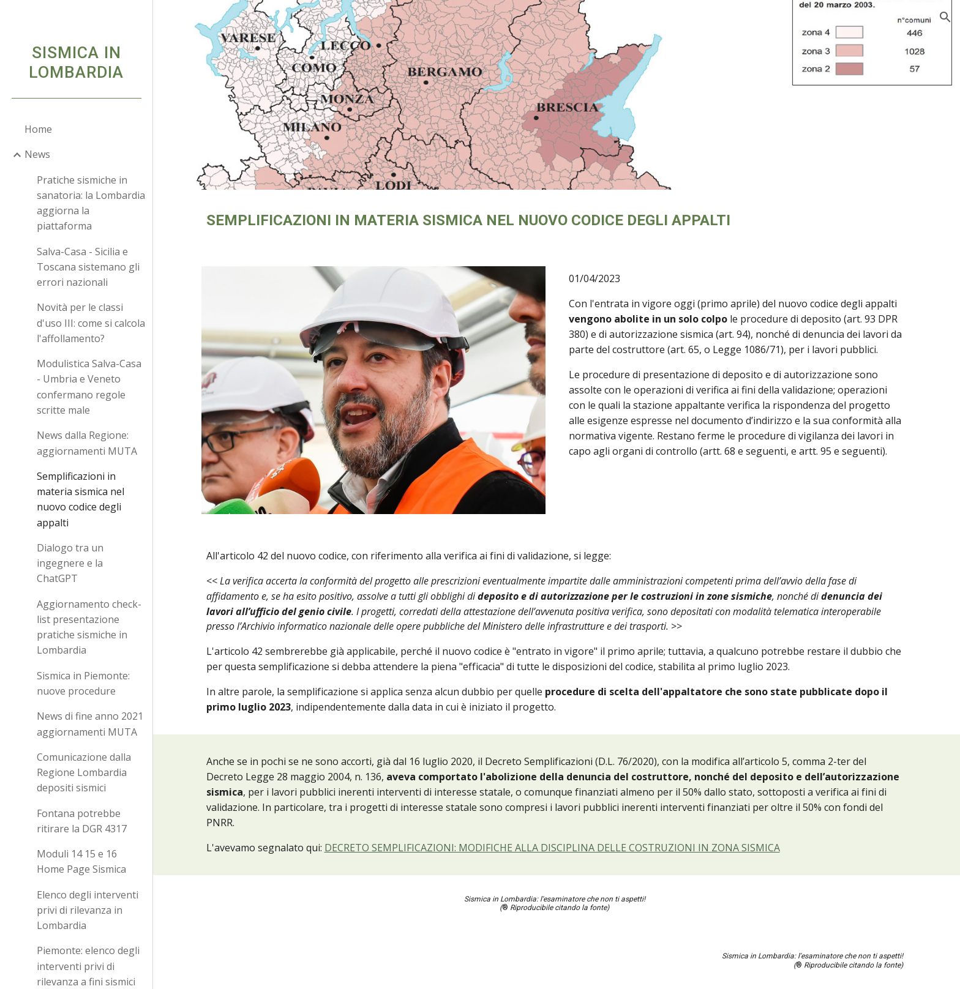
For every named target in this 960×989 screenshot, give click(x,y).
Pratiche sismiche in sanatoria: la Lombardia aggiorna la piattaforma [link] (91, 203)
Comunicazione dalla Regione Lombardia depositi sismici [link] (84, 772)
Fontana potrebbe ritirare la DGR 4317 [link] (82, 821)
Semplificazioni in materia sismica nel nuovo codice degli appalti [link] (80, 499)
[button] (945, 17)
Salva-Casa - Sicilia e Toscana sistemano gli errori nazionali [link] (88, 267)
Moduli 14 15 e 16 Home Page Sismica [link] (81, 861)
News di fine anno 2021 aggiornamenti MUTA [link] (90, 723)
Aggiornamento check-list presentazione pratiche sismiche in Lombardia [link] (89, 627)
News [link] (37, 154)
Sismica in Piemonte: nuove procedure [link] (83, 683)
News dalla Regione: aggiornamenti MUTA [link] (87, 442)
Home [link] (38, 129)
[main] (556, 220)
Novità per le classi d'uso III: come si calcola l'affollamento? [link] (91, 322)
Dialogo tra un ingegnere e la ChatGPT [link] (70, 563)
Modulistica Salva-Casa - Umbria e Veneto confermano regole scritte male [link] (89, 387)
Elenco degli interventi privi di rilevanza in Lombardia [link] (87, 910)
